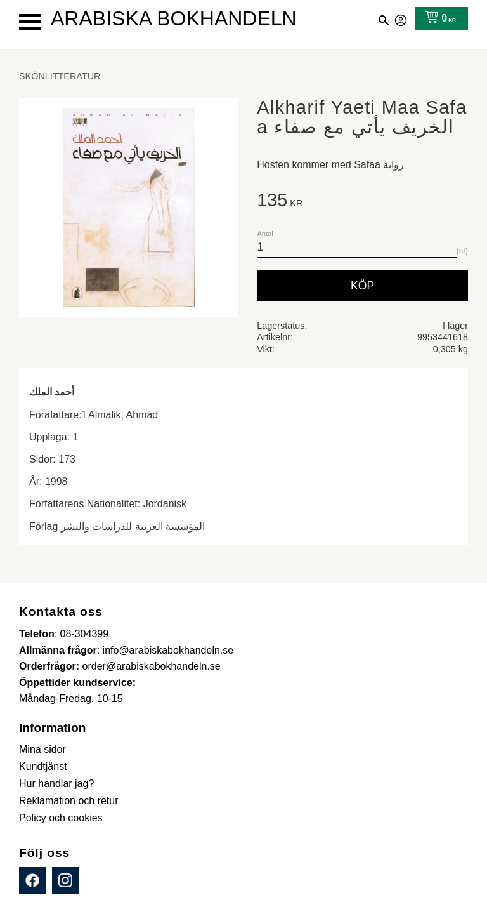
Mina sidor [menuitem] (42, 749)
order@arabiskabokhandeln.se (151, 666)
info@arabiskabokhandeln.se (168, 650)
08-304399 (84, 633)
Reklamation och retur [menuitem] (69, 800)
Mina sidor (401, 18)
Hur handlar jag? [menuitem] (56, 783)
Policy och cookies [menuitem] (61, 817)
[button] (30, 22)
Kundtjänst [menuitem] (43, 766)
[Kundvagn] (437, 18)
